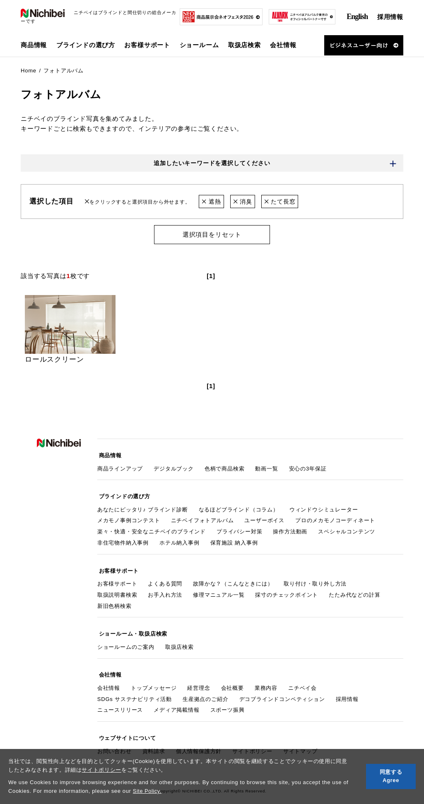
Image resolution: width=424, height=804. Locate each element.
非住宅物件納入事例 (123, 539)
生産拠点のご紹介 (205, 689)
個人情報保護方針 (199, 739)
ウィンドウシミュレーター (323, 506)
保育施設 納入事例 (234, 539)
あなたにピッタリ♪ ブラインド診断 (142, 506)
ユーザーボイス (264, 517)
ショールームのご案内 (125, 639)
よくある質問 (165, 578)
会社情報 (108, 678)
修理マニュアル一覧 (218, 589)
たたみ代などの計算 (354, 589)
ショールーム (199, 44)
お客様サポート (117, 578)
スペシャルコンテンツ (346, 528)
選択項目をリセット (212, 235)
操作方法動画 (290, 528)
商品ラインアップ (120, 467)
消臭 (244, 202)
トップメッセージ (153, 678)
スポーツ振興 (227, 700)
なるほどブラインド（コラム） (239, 506)
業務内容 (266, 678)
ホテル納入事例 (179, 539)
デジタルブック (174, 467)
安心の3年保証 (308, 467)
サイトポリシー (101, 770)
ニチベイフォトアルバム (202, 517)
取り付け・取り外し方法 (315, 578)
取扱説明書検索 (117, 589)
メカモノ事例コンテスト (128, 517)
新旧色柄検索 (114, 601)
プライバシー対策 (239, 528)
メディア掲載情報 (176, 700)
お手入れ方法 (165, 589)
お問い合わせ (114, 739)
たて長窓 (283, 202)
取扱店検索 (244, 44)
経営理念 (198, 678)
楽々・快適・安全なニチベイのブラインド (151, 528)
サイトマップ (300, 739)
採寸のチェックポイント (286, 589)
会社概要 (232, 678)
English (357, 16)
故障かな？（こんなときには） (233, 578)
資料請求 (153, 739)
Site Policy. (147, 791)
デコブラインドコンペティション (282, 689)
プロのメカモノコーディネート (335, 517)
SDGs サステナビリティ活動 (134, 689)
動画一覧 (266, 467)
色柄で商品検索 (225, 467)
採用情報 (390, 16)
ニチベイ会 (302, 678)
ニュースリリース (120, 700)
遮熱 (212, 202)
